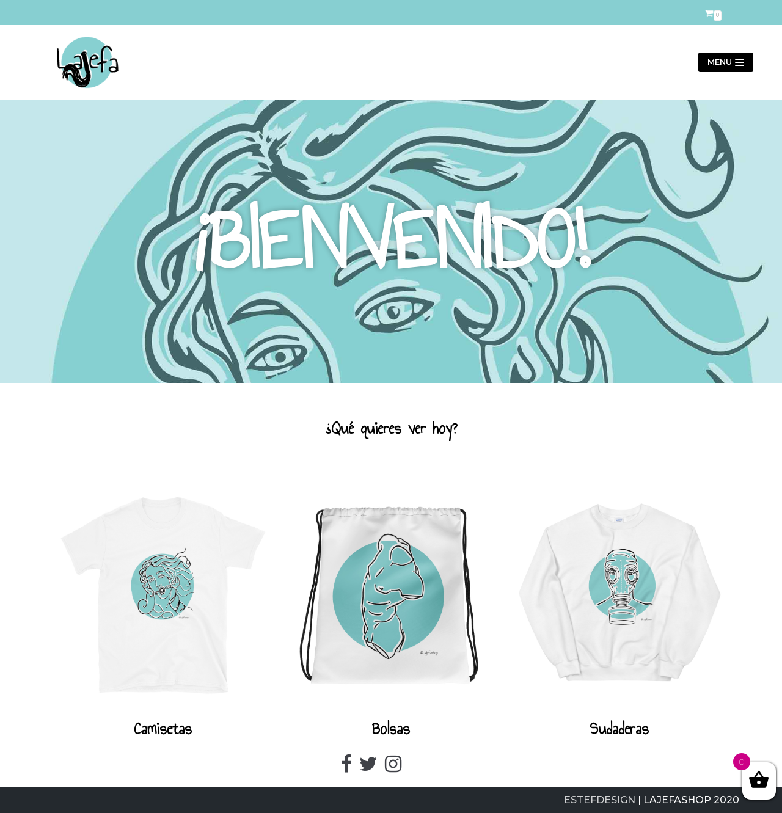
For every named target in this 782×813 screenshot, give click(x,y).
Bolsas (391, 728)
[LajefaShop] (82, 62)
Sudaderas (619, 728)
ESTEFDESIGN (599, 800)
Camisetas (163, 728)
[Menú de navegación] (725, 63)
